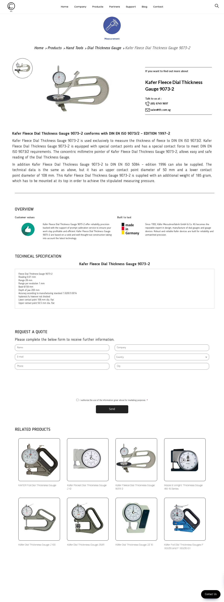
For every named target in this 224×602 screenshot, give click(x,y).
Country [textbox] (120, 357)
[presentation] (112, 384)
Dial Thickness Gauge (104, 48)
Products (54, 48)
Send (112, 409)
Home (38, 48)
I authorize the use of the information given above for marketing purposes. (112, 400)
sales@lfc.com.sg (160, 110)
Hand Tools (74, 48)
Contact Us (211, 594)
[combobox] (162, 357)
